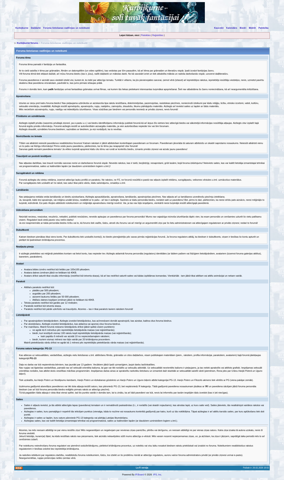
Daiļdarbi (36, 28)
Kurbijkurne (21, 28)
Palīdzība (263, 28)
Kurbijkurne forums (27, 43)
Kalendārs (231, 28)
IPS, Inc (157, 474)
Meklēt (252, 28)
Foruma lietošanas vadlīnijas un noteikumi (66, 28)
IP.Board (139, 474)
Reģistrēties (157, 35)
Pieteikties (146, 35)
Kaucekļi (219, 28)
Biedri (243, 28)
